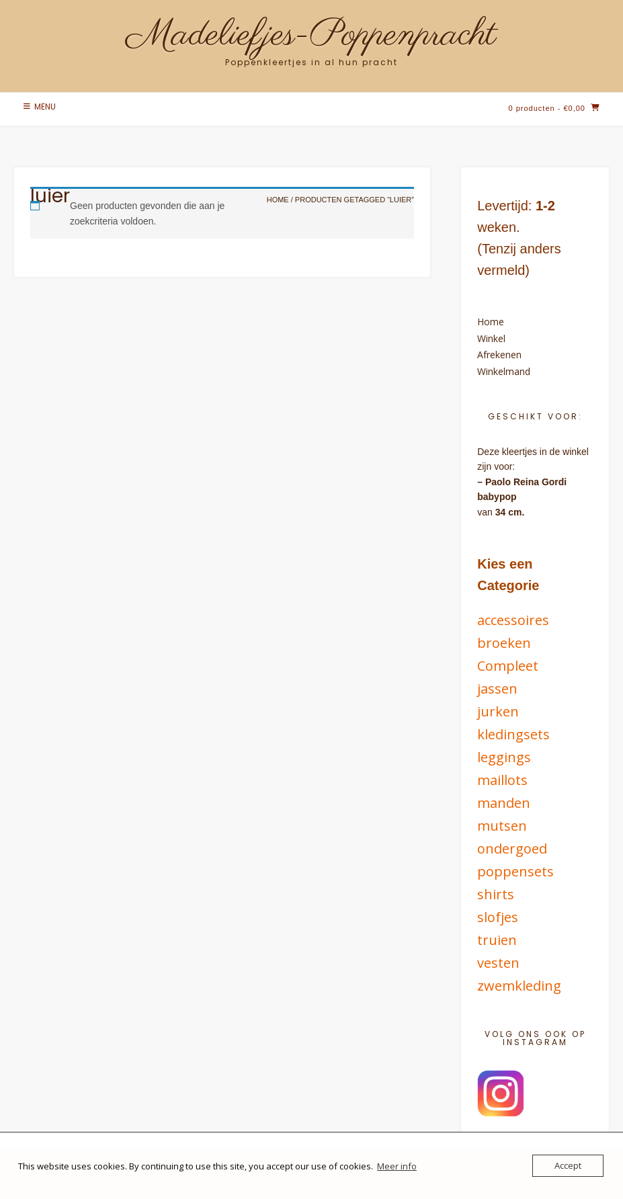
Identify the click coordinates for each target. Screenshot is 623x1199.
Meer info (397, 1166)
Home (490, 321)
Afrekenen (499, 354)
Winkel (491, 338)
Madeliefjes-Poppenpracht (311, 35)
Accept (567, 1165)
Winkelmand (503, 371)
